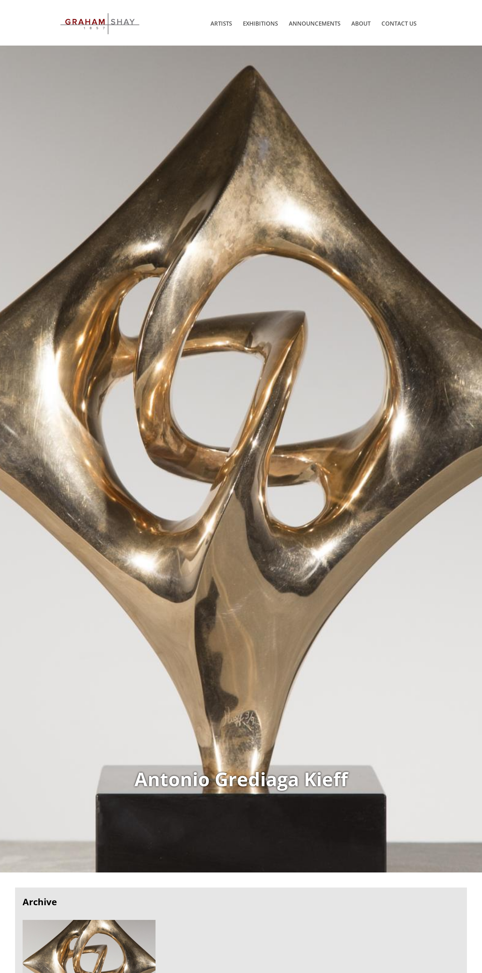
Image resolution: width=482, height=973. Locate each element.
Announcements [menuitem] (314, 23)
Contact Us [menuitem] (398, 23)
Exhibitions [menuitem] (260, 23)
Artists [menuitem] (221, 23)
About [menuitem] (361, 23)
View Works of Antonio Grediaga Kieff (241, 459)
